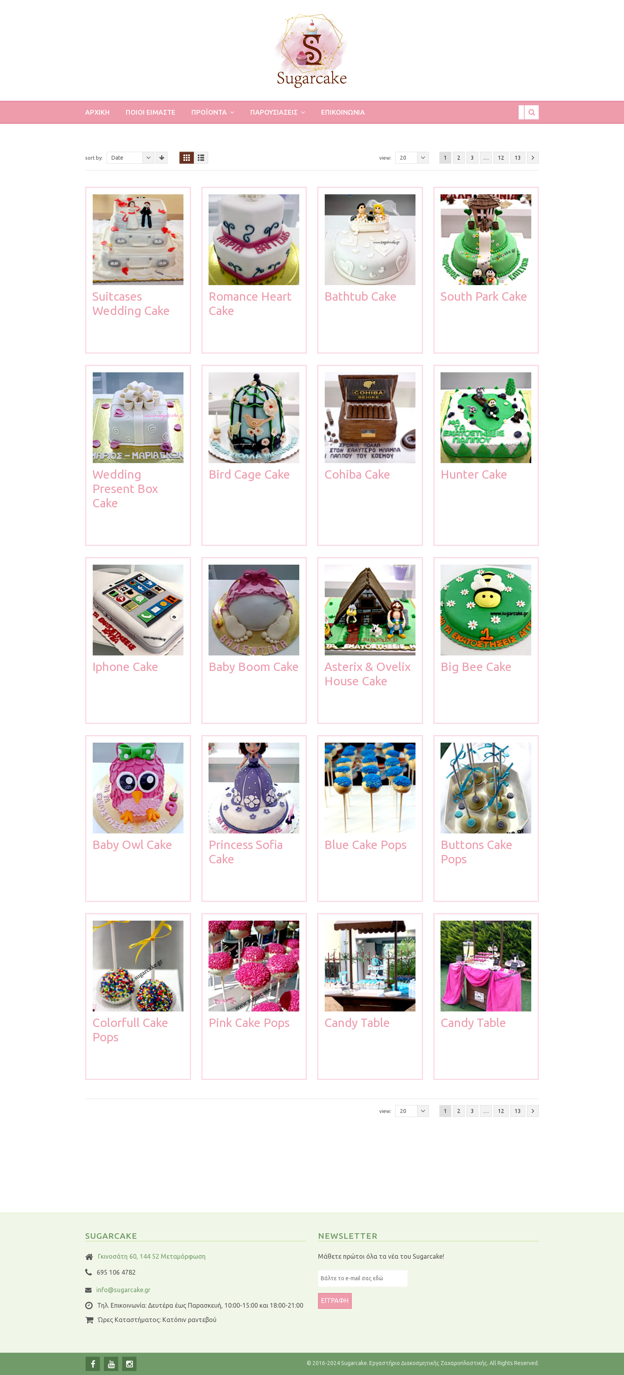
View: (385, 157)
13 (518, 158)
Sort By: (94, 157)
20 (414, 158)
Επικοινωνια (343, 112)
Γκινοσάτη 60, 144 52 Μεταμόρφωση (152, 1256)
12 (501, 158)
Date (132, 158)
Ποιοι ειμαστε (151, 112)
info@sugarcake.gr (123, 1289)
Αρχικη (97, 112)
